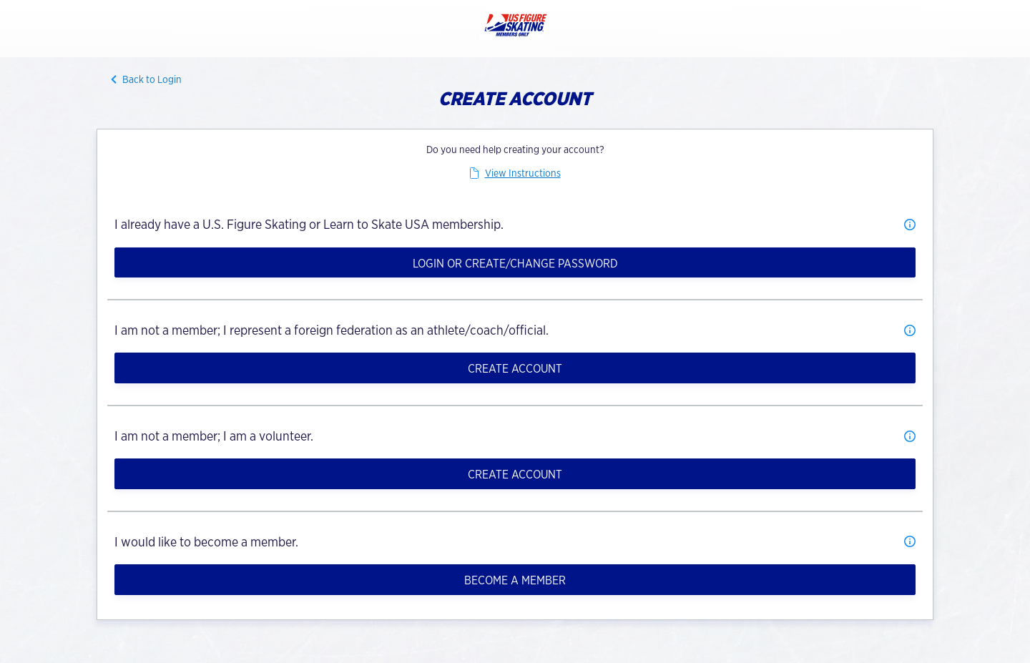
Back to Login (152, 79)
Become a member (515, 580)
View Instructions (523, 173)
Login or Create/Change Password (515, 263)
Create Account (515, 368)
